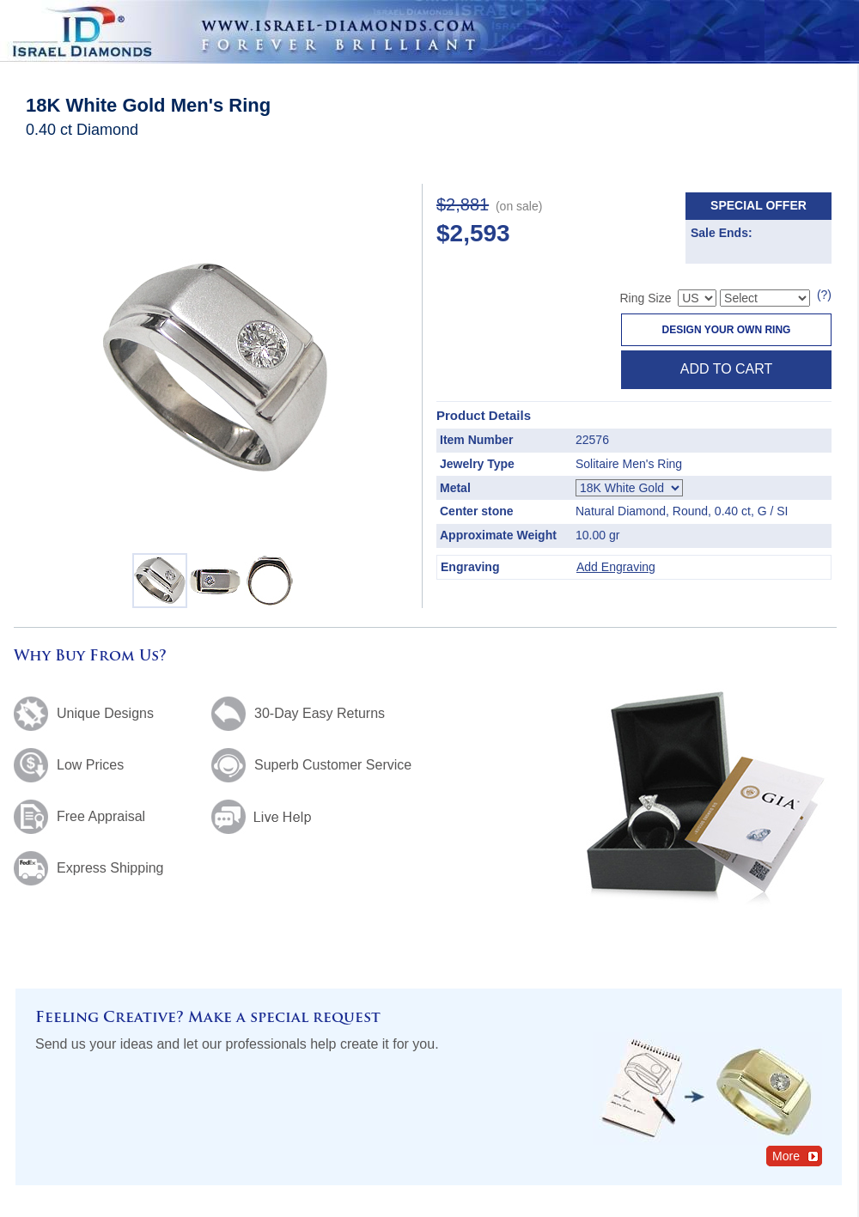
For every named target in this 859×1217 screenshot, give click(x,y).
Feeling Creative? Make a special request (208, 1018)
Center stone (477, 511)
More (795, 1155)
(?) (824, 294)
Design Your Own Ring (726, 330)
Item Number (477, 440)
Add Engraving (615, 567)
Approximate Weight (498, 535)
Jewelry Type (477, 464)
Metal (455, 488)
